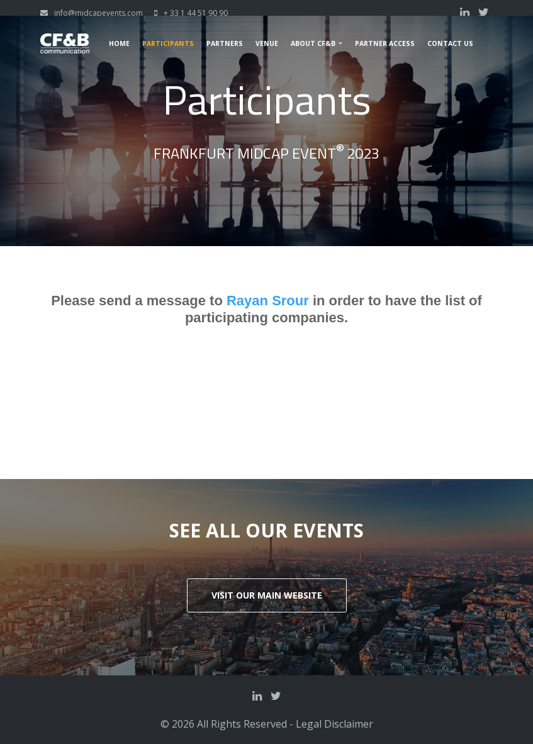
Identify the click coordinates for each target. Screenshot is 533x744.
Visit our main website (266, 595)
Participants (168, 43)
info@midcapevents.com (98, 13)
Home (119, 43)
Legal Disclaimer (334, 724)
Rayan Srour (270, 302)
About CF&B (313, 43)
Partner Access (385, 43)
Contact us (450, 43)
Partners (224, 43)
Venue (266, 43)
